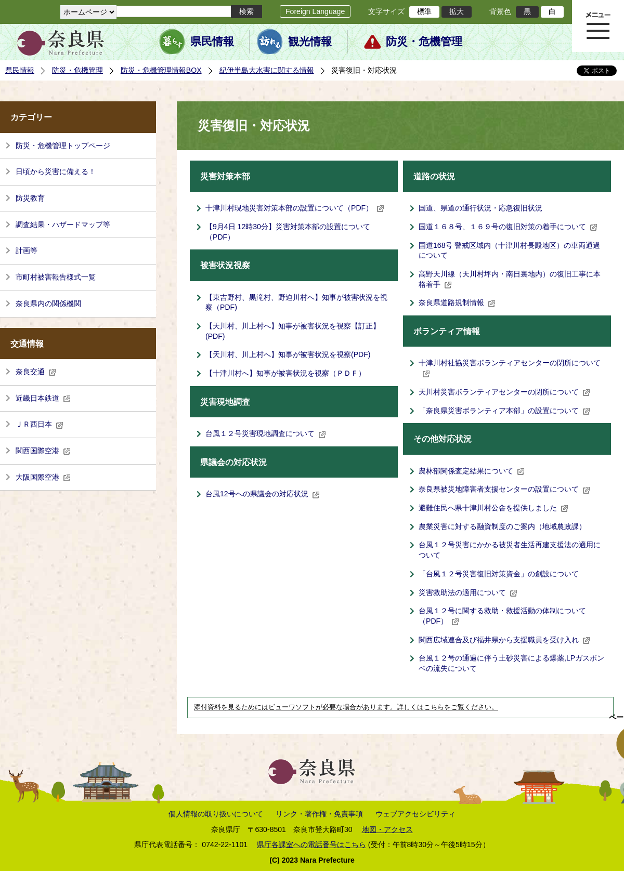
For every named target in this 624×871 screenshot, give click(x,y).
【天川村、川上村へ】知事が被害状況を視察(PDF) (288, 354)
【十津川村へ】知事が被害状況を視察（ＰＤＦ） (285, 373)
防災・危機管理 (424, 41)
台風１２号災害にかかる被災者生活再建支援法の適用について (510, 549)
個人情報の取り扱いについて (215, 814)
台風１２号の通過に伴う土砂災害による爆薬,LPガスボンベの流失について (511, 663)
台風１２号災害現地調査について (265, 433)
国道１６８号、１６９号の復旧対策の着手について (508, 226)
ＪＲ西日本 (39, 424)
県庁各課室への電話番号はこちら (311, 844)
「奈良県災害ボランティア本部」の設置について (504, 410)
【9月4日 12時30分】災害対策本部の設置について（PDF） (287, 231)
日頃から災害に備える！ (56, 171)
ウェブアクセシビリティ (415, 814)
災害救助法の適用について (468, 592)
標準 (424, 11)
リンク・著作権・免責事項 (319, 814)
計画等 (26, 250)
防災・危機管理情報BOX (161, 70)
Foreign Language (315, 11)
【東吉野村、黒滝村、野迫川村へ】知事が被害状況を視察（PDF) (296, 302)
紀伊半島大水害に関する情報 (266, 70)
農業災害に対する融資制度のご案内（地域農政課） (502, 526)
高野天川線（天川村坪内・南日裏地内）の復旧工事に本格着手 (510, 279)
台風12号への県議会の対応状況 (262, 494)
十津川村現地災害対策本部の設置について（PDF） (294, 208)
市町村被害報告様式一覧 (56, 277)
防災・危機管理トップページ (63, 145)
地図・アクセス (387, 829)
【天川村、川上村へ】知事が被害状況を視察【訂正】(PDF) (292, 331)
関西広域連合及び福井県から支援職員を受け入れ (504, 640)
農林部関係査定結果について (472, 471)
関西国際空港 (43, 450)
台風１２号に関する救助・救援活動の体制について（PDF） (502, 615)
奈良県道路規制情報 (457, 302)
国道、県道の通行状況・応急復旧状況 (480, 208)
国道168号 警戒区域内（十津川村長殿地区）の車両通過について (509, 250)
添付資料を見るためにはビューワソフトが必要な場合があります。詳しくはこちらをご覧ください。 (346, 707)
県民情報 (212, 41)
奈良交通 (36, 371)
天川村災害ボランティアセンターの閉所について (504, 392)
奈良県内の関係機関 (48, 303)
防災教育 (30, 198)
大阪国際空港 (43, 477)
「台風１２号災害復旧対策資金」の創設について (499, 574)
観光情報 (310, 41)
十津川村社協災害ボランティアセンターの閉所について (510, 368)
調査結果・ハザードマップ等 (63, 224)
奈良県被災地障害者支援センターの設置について (504, 489)
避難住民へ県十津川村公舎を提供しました (493, 508)
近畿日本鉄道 (43, 398)
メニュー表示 (598, 26)
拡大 (456, 11)
